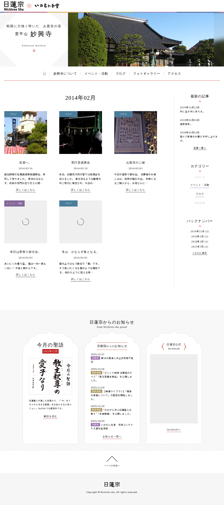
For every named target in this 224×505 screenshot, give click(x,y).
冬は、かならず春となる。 (81, 251)
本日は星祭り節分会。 (25, 251)
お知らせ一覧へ (112, 436)
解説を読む (50, 416)
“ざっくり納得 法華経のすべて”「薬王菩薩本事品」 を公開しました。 (111, 376)
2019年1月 (197, 236)
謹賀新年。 (186, 124)
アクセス (174, 73)
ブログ (121, 73)
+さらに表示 (200, 253)
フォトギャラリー (146, 73)
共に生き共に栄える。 (192, 111)
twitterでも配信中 (47, 408)
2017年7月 (197, 246)
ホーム (44, 73)
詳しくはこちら (25, 190)
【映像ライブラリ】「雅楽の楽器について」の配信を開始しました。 (112, 395)
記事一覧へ (200, 148)
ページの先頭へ (112, 465)
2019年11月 (198, 231)
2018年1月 (197, 241)
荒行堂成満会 (80, 162)
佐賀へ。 (25, 162)
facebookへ (174, 429)
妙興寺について (65, 73)
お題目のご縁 (135, 162)
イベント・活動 (96, 73)
